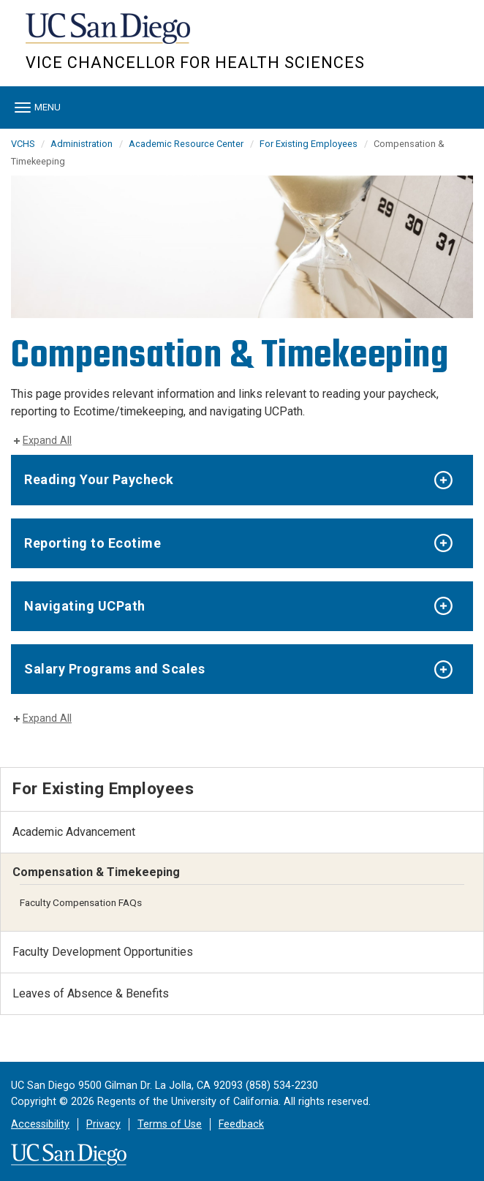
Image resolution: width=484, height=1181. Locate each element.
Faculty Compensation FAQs (81, 902)
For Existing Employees (309, 143)
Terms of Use (169, 1124)
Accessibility (40, 1124)
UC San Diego (109, 35)
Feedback (241, 1124)
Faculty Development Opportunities (102, 952)
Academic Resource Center (186, 143)
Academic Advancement (73, 832)
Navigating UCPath (84, 606)
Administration (81, 143)
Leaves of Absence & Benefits (90, 993)
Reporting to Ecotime (92, 543)
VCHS (22, 143)
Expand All (47, 440)
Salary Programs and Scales (114, 668)
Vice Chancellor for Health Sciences (195, 62)
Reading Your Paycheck (99, 479)
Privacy (103, 1124)
